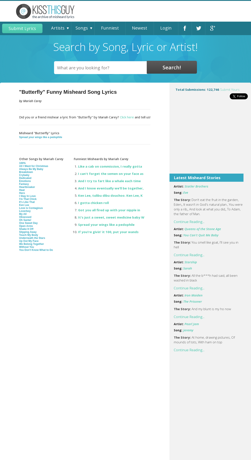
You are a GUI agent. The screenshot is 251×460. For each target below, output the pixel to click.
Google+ (212, 28)
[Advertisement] (210, 139)
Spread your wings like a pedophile (40, 137)
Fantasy (24, 184)
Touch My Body (28, 235)
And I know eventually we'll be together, (111, 188)
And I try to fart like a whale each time (109, 181)
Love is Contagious (31, 208)
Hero (22, 193)
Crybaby (24, 175)
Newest (139, 28)
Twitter (198, 28)
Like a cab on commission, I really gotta (110, 166)
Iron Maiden (193, 295)
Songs (82, 28)
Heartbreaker (27, 187)
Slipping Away (27, 232)
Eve (185, 192)
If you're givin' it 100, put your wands (108, 232)
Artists (58, 28)
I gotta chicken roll (93, 203)
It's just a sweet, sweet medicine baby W (111, 217)
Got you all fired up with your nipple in (109, 210)
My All (23, 214)
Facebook (185, 28)
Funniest (110, 28)
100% (22, 163)
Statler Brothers (196, 186)
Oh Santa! (25, 220)
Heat (22, 190)
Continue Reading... (189, 221)
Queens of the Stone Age (202, 229)
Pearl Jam (191, 324)
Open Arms (26, 226)
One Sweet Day (28, 223)
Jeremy (188, 330)
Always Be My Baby (31, 169)
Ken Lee (24, 205)
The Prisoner (192, 301)
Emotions (25, 181)
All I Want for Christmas (33, 166)
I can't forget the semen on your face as (111, 173)
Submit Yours (230, 89)
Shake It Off (26, 229)
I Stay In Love (27, 196)
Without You (26, 247)
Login (166, 28)
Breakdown (26, 172)
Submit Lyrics (22, 28)
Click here (127, 117)
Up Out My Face (29, 241)
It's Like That (27, 202)
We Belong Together (31, 244)
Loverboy (25, 211)
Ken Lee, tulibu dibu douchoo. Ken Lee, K (110, 195)
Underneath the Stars (32, 238)
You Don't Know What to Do (36, 250)
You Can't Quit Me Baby (200, 235)
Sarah (187, 268)
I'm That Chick (28, 199)
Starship (190, 262)
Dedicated (25, 178)
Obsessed (25, 217)
